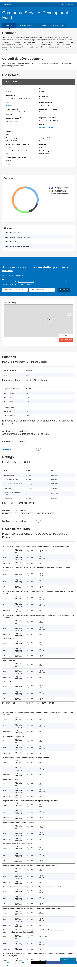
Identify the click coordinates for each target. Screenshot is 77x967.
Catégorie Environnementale (49, 138)
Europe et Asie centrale (46, 127)
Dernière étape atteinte (48, 151)
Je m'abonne (63, 289)
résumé (9, 25)
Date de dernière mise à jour (15, 157)
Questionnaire (68, 959)
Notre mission (7, 4)
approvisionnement (25, 25)
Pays (7, 102)
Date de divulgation (46, 102)
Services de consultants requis (16, 151)
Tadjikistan (8, 105)
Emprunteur (44, 95)
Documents (41, 25)
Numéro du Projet (11, 89)
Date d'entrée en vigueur (48, 109)
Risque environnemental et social (17, 144)
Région (41, 124)
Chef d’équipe (10, 95)
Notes (7, 164)
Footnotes (6, 449)
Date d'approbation (12, 109)
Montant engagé (11, 138)
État (40, 89)
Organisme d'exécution (47, 118)
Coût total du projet (13, 118)
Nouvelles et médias (57, 25)
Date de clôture (44, 144)
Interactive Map (66, 339)
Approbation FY (11, 131)
